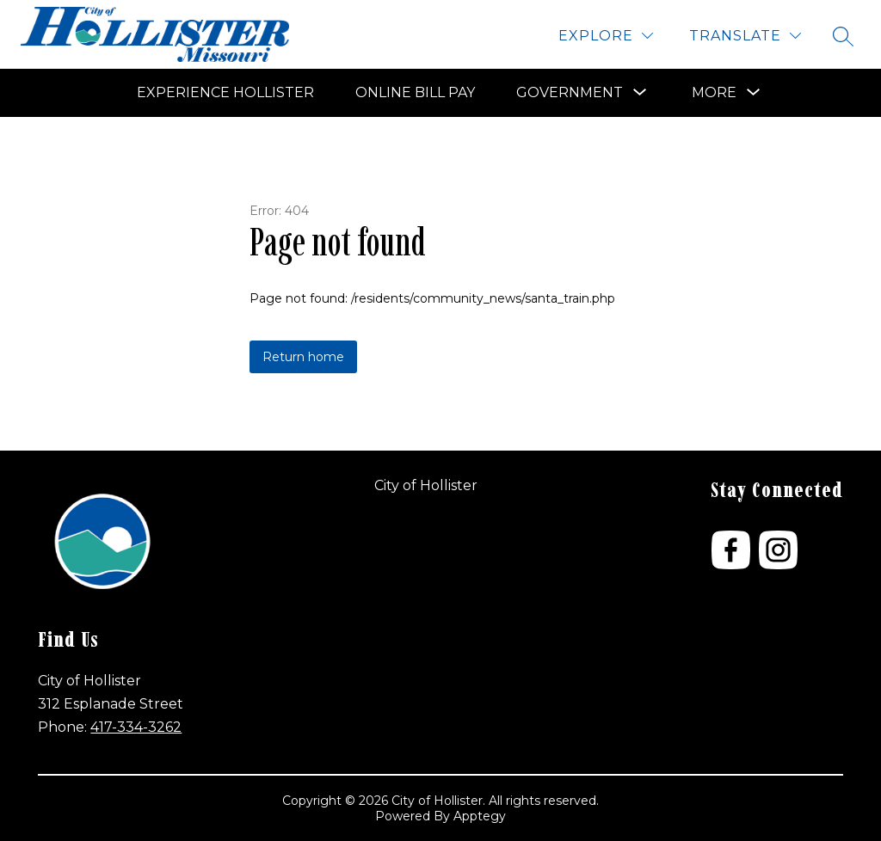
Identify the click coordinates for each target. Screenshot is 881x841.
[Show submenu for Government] (569, 93)
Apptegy (479, 816)
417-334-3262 (136, 727)
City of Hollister (425, 485)
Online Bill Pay (415, 92)
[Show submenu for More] (714, 93)
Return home (303, 357)
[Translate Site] (745, 35)
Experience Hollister (225, 92)
